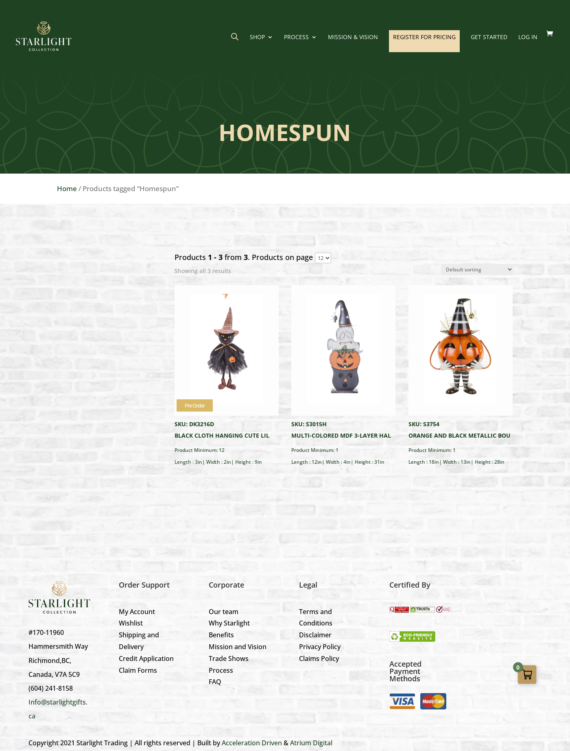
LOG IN (527, 37)
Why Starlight (229, 623)
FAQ (215, 681)
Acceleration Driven (252, 742)
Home (67, 188)
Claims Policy (319, 658)
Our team (223, 611)
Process (296, 37)
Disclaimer (315, 634)
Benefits (221, 634)
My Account (137, 611)
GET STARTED (489, 37)
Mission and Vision (237, 646)
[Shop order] (477, 269)
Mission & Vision (353, 37)
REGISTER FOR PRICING (424, 37)
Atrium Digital (311, 742)
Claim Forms (138, 670)
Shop (257, 37)
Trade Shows (229, 658)
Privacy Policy (320, 646)
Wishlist (131, 623)
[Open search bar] (235, 36)
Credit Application (146, 658)
